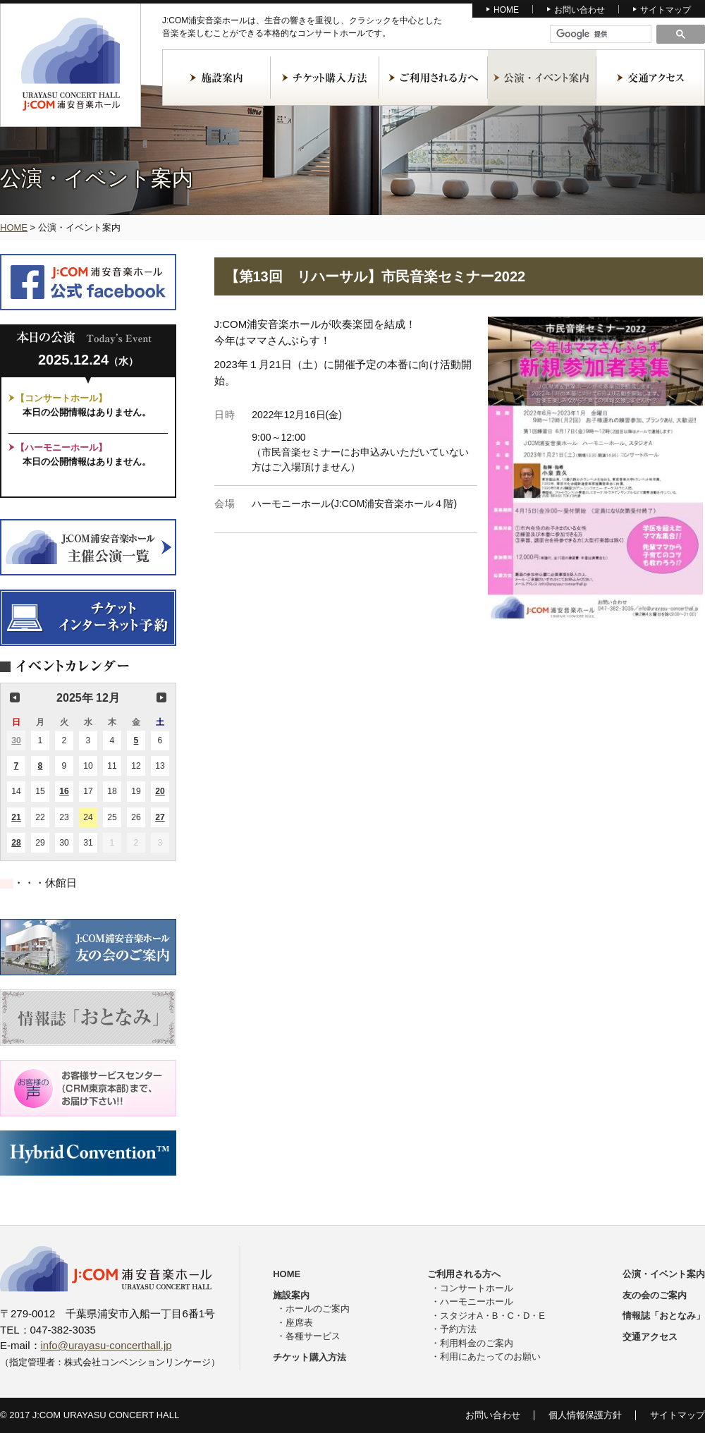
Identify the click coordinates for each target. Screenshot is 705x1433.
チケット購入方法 (325, 77)
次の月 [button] (161, 697)
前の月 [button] (15, 697)
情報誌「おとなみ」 (664, 1315)
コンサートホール (476, 1288)
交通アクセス (650, 77)
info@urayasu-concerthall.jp (106, 1345)
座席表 (299, 1322)
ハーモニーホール (476, 1301)
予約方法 (458, 1329)
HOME (506, 10)
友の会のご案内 (655, 1295)
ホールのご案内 (318, 1308)
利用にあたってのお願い (490, 1356)
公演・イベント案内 (542, 77)
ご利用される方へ (433, 77)
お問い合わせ (579, 10)
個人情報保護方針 (585, 1415)
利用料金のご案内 (476, 1343)
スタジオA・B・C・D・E (492, 1315)
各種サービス (313, 1336)
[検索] (601, 34)
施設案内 (216, 77)
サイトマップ (665, 10)
